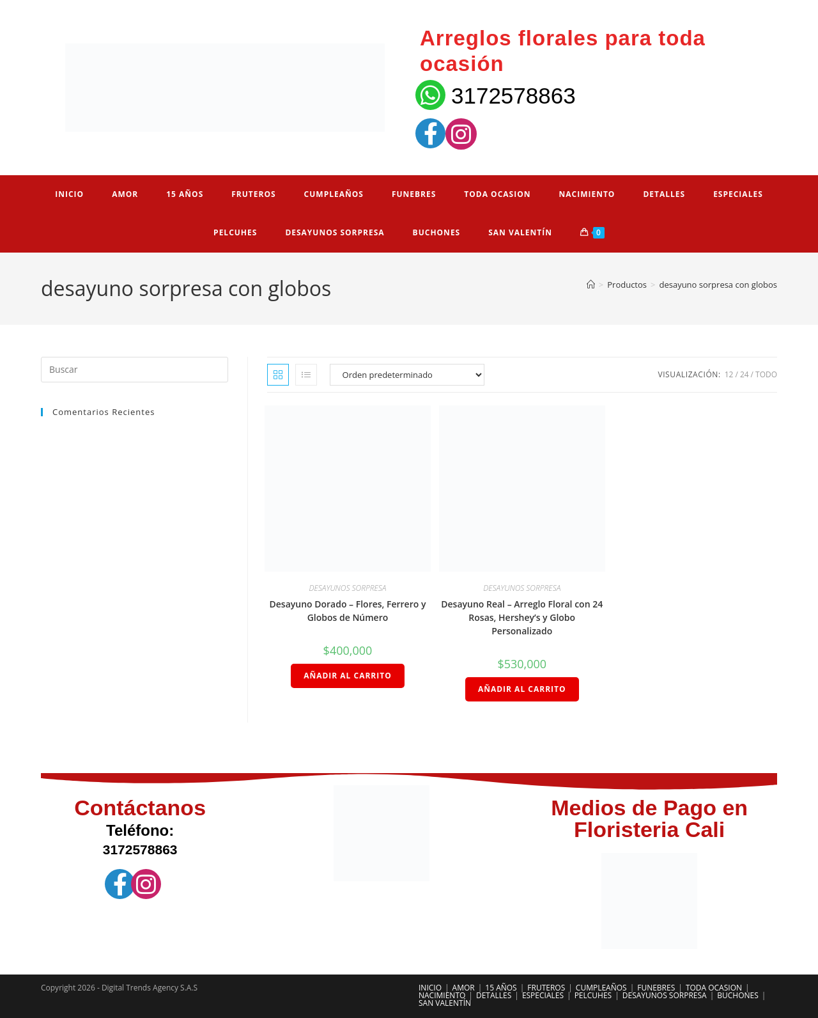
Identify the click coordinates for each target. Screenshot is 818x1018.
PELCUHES (593, 995)
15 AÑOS (500, 987)
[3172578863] (430, 95)
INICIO (430, 987)
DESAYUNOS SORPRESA (347, 588)
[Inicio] (591, 284)
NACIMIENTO (442, 995)
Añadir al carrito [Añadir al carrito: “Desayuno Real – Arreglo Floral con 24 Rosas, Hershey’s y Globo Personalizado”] (522, 689)
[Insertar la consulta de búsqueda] (134, 369)
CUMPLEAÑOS (601, 987)
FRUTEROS (546, 987)
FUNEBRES (656, 987)
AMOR (463, 987)
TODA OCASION (714, 987)
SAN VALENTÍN (445, 1003)
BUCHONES (738, 995)
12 (729, 374)
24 (744, 374)
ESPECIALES (543, 995)
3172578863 (513, 95)
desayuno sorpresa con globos (718, 284)
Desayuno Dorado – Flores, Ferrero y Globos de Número (348, 610)
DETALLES (493, 995)
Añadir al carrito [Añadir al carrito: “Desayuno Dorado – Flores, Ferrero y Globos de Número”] (348, 675)
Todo (766, 374)
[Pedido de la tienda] (407, 375)
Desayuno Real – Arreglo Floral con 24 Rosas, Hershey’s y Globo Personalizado (522, 617)
